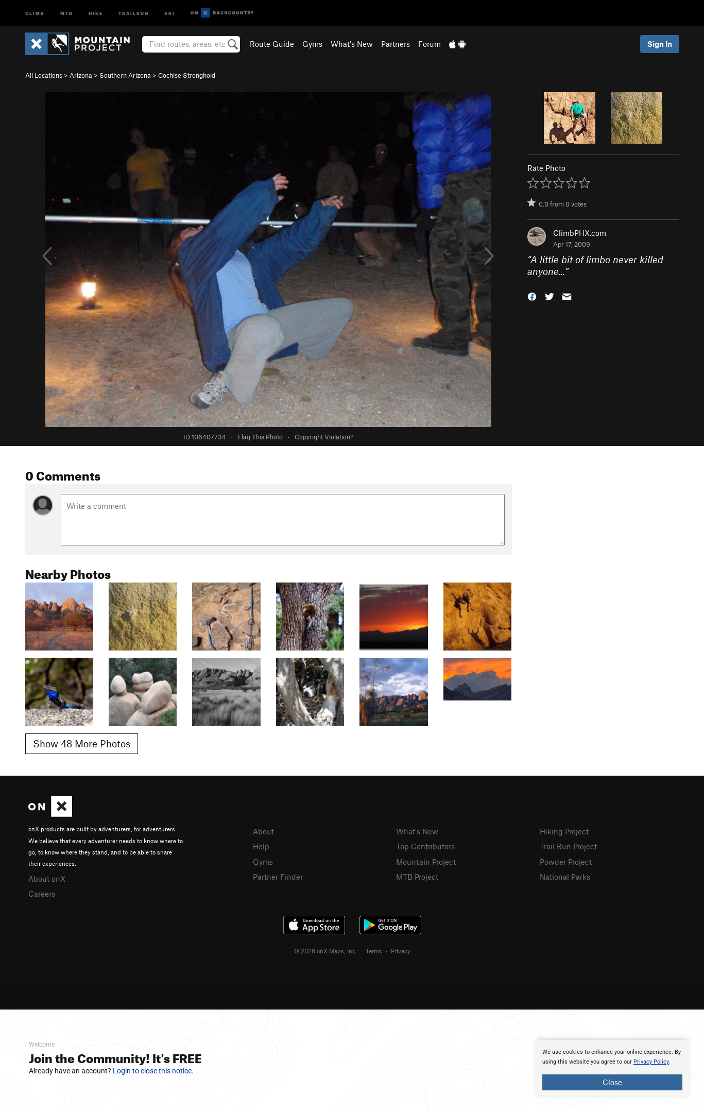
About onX (46, 878)
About (263, 831)
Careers (41, 893)
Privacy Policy (651, 1061)
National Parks (565, 876)
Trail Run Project (568, 846)
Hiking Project (564, 831)
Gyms (312, 43)
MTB (66, 12)
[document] (612, 1068)
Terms (374, 950)
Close (612, 1082)
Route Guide (272, 43)
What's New (352, 43)
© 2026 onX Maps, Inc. (325, 950)
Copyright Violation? (324, 437)
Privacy (400, 950)
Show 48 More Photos (81, 743)
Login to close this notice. (153, 1071)
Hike (96, 12)
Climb (35, 12)
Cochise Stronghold (186, 75)
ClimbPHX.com (579, 232)
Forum (429, 43)
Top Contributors (425, 846)
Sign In (659, 43)
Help (261, 846)
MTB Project (417, 876)
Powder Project (566, 861)
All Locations (43, 75)
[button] (532, 295)
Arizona (81, 75)
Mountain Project (426, 861)
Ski (169, 12)
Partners (395, 43)
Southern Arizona (125, 75)
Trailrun (133, 12)
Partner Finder (278, 876)
